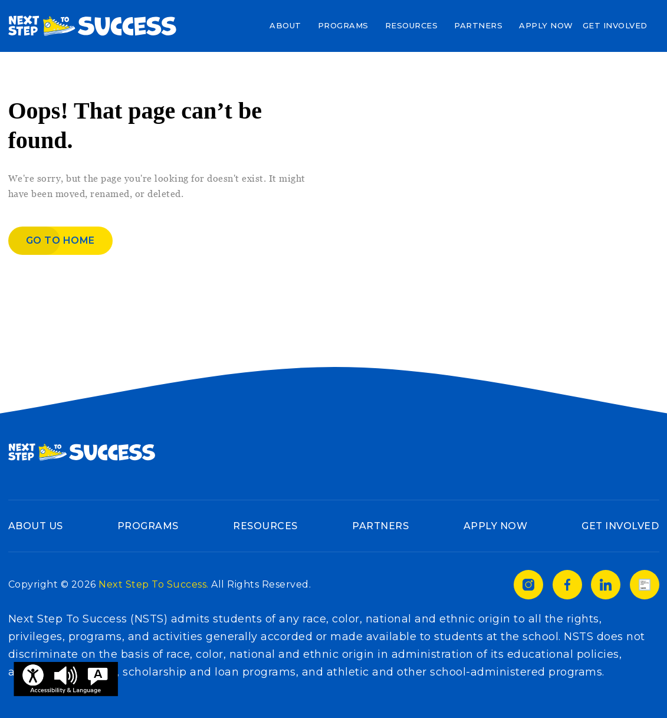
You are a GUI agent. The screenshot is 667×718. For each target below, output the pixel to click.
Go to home (60, 240)
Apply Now (546, 25)
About (285, 25)
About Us (35, 526)
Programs (343, 25)
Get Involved (615, 25)
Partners (478, 25)
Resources (411, 25)
